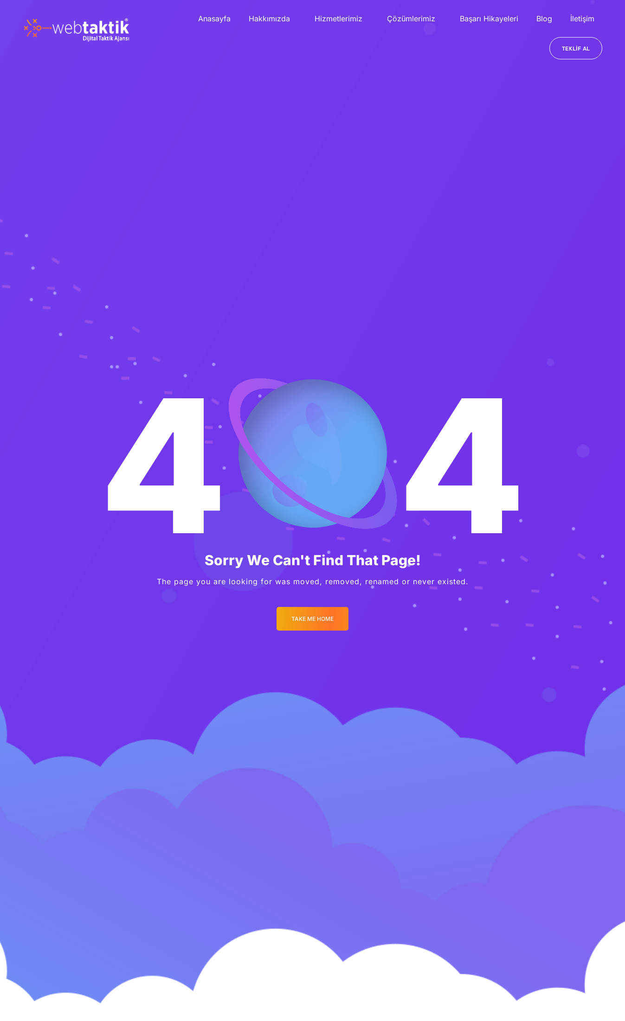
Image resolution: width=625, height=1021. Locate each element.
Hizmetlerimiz (338, 18)
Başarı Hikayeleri (489, 18)
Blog (544, 18)
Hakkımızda (269, 18)
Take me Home (312, 618)
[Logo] (76, 29)
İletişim (582, 18)
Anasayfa (214, 18)
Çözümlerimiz (411, 18)
